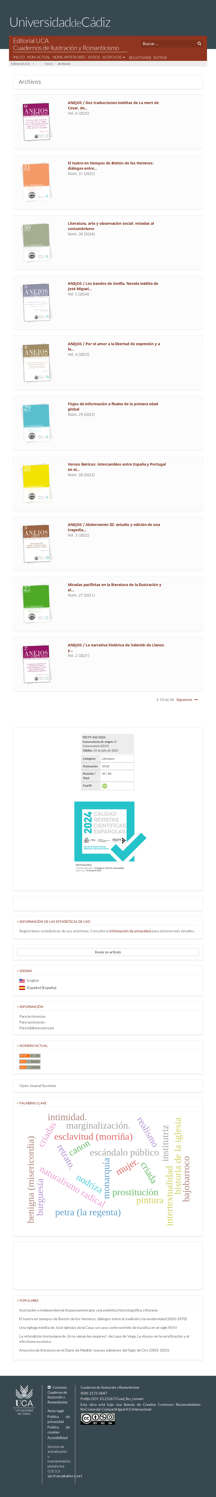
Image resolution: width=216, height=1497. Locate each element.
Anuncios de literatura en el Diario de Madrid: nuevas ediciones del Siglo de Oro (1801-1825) (94, 1350)
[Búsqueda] (168, 43)
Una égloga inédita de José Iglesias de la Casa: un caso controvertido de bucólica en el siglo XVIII (98, 1327)
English (29, 980)
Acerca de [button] (113, 57)
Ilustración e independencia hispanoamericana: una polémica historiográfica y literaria (88, 1310)
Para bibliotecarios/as (36, 1028)
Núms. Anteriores (69, 57)
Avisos (94, 57)
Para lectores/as (32, 1016)
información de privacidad (130, 931)
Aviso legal (56, 1411)
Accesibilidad (58, 1438)
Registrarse (140, 57)
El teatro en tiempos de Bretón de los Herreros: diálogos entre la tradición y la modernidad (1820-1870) (103, 1318)
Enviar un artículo (108, 952)
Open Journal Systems (37, 1085)
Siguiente (184, 699)
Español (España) (38, 987)
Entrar (160, 57)
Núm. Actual (38, 57)
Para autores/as (32, 1022)
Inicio (19, 57)
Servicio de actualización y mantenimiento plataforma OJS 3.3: (65, 1461)
